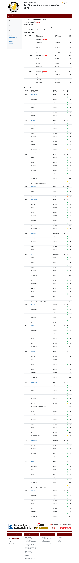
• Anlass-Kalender (28, 540)
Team (59, 540)
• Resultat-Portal (28, 543)
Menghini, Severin (34, 382)
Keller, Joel (32, 325)
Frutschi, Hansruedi (34, 199)
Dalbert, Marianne (34, 94)
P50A (10, 28)
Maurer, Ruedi (33, 351)
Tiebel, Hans (33, 490)
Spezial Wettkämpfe (13, 37)
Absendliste (11, 43)
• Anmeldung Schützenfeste (30, 541)
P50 (9, 25)
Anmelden (63, 3)
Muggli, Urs (33, 408)
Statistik (10, 35)
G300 (10, 20)
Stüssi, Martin (33, 461)
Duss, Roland (33, 154)
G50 (9, 23)
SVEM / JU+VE (34, 558)
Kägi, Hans (32, 254)
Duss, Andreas (33, 186)
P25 (9, 30)
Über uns (60, 538)
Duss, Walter (33, 120)
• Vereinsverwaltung (29, 538)
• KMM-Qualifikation (29, 545)
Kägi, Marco (33, 278)
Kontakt (59, 543)
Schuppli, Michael (34, 440)
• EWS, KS (29, 544)
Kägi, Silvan (33, 304)
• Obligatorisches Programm (47, 543)
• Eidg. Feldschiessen (46, 541)
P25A (10, 33)
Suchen (12, 16)
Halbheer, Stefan (33, 233)
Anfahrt (59, 541)
